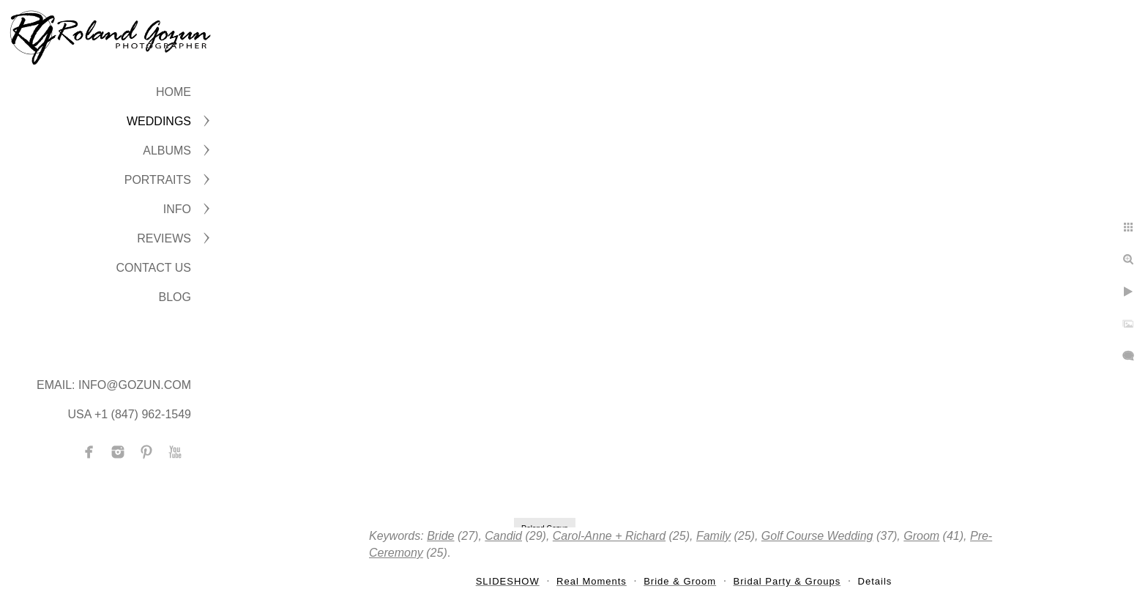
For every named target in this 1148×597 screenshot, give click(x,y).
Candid (503, 536)
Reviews (164, 238)
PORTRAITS (157, 180)
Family (713, 536)
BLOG (175, 297)
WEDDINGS (159, 121)
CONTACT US (153, 268)
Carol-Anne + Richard (609, 536)
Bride (440, 536)
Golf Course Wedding (817, 536)
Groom (921, 536)
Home (173, 92)
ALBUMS (167, 150)
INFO (177, 209)
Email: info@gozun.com (114, 385)
